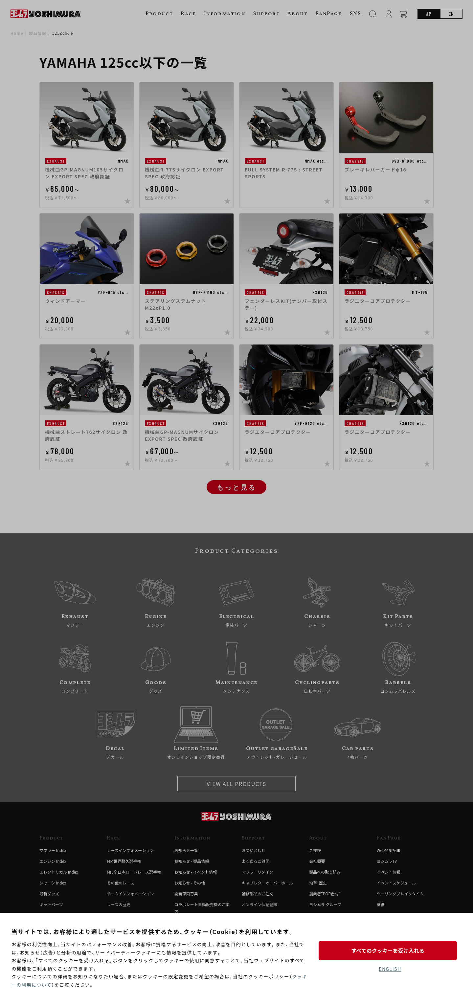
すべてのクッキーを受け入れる (389, 950)
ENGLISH (390, 969)
